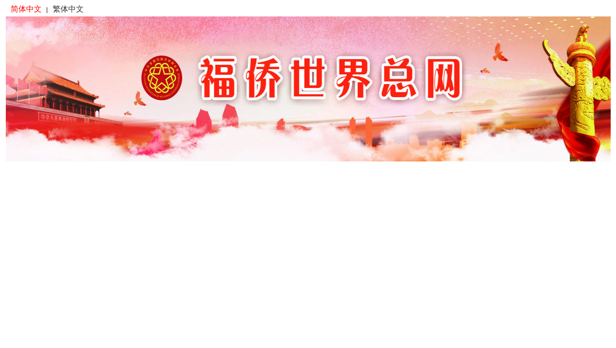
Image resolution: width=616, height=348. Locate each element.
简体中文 (26, 9)
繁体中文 (68, 9)
